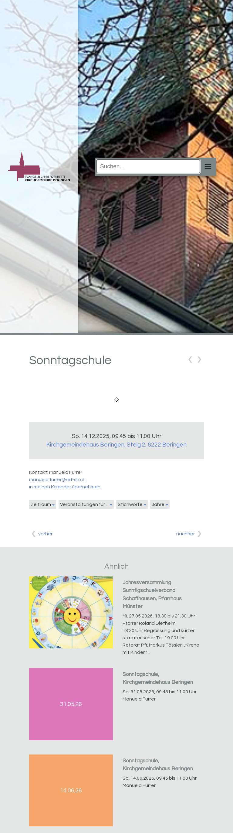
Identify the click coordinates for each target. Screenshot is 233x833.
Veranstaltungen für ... (84, 504)
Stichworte (130, 504)
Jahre (158, 504)
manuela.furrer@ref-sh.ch (57, 479)
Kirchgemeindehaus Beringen (116, 445)
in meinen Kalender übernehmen (64, 486)
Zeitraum (41, 504)
